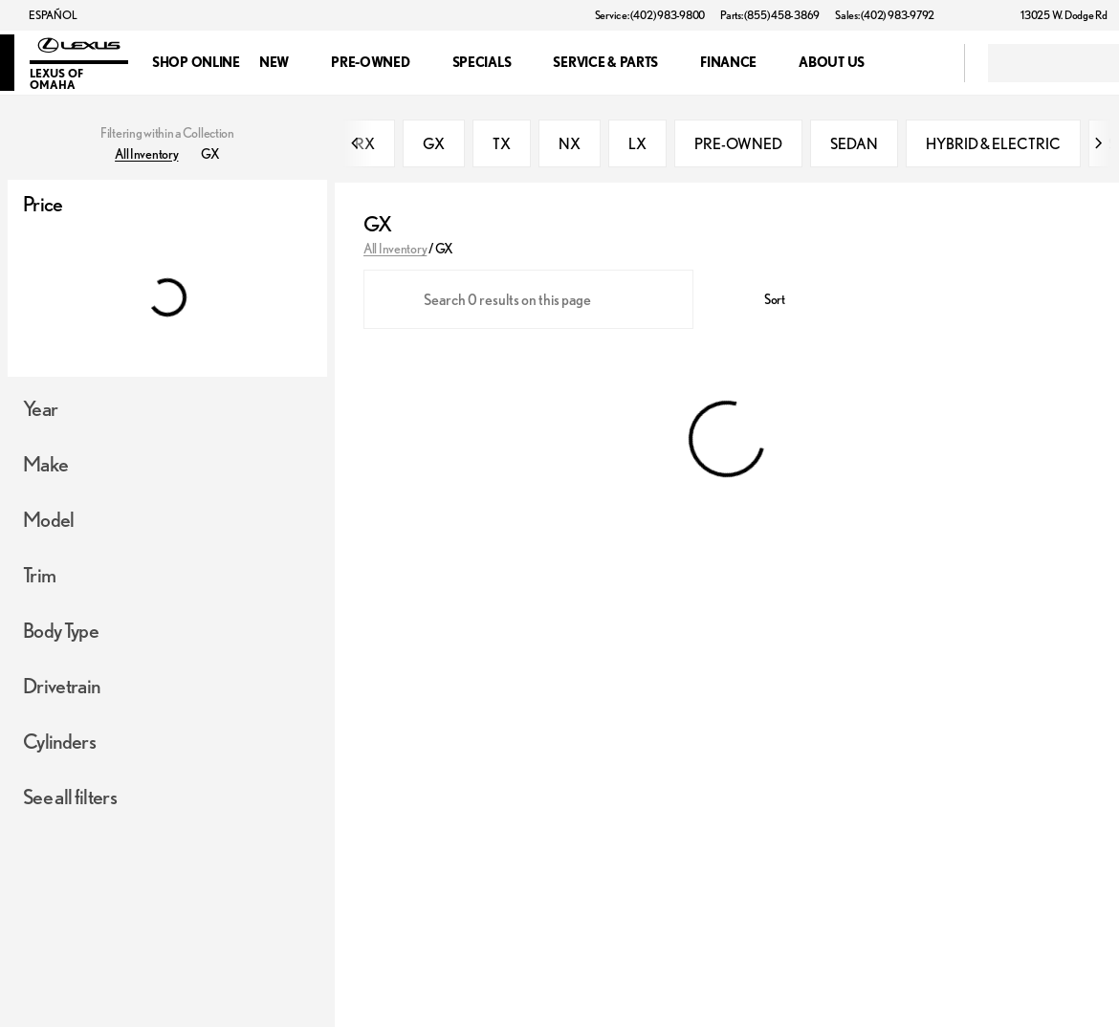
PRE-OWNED (738, 143)
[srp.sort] (764, 299)
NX (570, 143)
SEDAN (854, 143)
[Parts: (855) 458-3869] (769, 15)
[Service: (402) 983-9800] (650, 15)
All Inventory (395, 248)
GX (434, 143)
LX (637, 143)
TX (502, 143)
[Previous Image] (356, 143)
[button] (976, 15)
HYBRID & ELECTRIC (993, 143)
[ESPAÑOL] (44, 15)
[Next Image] (1098, 143)
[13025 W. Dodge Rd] (1055, 15)
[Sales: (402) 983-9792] (884, 15)
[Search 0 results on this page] (528, 299)
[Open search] (926, 63)
